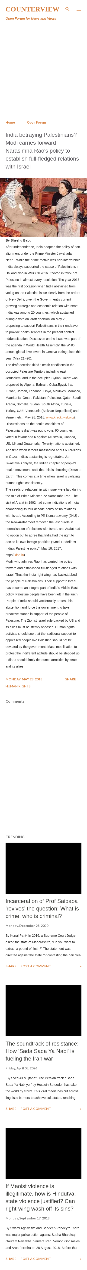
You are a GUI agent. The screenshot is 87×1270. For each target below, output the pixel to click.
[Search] (67, 8)
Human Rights (18, 686)
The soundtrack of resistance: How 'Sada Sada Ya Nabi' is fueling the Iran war (42, 1051)
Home (10, 122)
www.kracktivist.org (60, 417)
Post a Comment (35, 966)
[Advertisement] (43, 70)
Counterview (32, 9)
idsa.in (19, 555)
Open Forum (36, 122)
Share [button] (70, 679)
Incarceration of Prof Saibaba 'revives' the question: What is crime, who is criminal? (42, 908)
